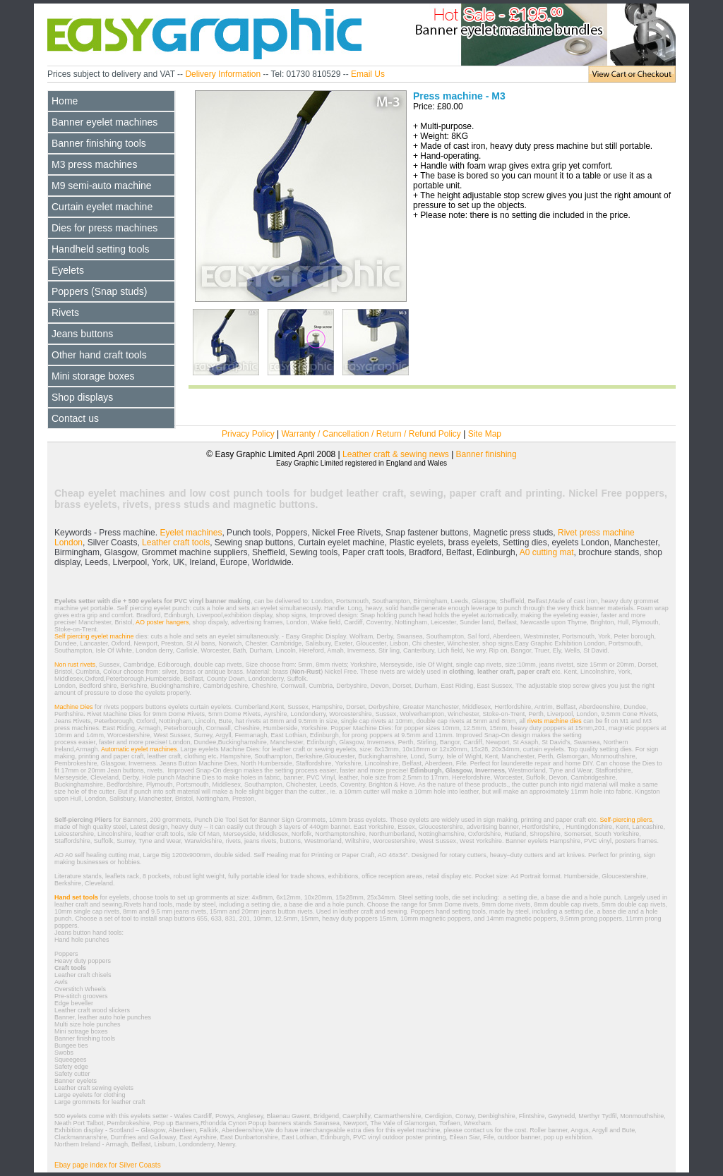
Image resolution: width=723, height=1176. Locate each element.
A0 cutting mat (547, 552)
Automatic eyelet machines (138, 749)
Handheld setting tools (101, 249)
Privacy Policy (249, 434)
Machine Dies (73, 706)
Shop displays (82, 397)
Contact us (75, 418)
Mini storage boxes (93, 376)
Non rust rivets (74, 664)
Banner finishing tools (99, 143)
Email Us (368, 74)
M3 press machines (94, 164)
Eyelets (68, 270)
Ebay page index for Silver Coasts (107, 1165)
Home (65, 101)
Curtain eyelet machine (102, 206)
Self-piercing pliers (625, 819)
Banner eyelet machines (104, 122)
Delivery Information (223, 74)
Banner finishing (486, 454)
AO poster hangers (162, 622)
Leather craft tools (176, 542)
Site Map (484, 434)
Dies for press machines (104, 228)
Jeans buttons (82, 333)
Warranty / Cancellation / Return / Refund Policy (370, 434)
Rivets (65, 312)
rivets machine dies (554, 721)
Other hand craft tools (99, 354)
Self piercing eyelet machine (95, 636)
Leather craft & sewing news (395, 454)
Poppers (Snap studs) (99, 291)
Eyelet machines (189, 533)
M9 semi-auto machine (102, 185)
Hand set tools (76, 897)
